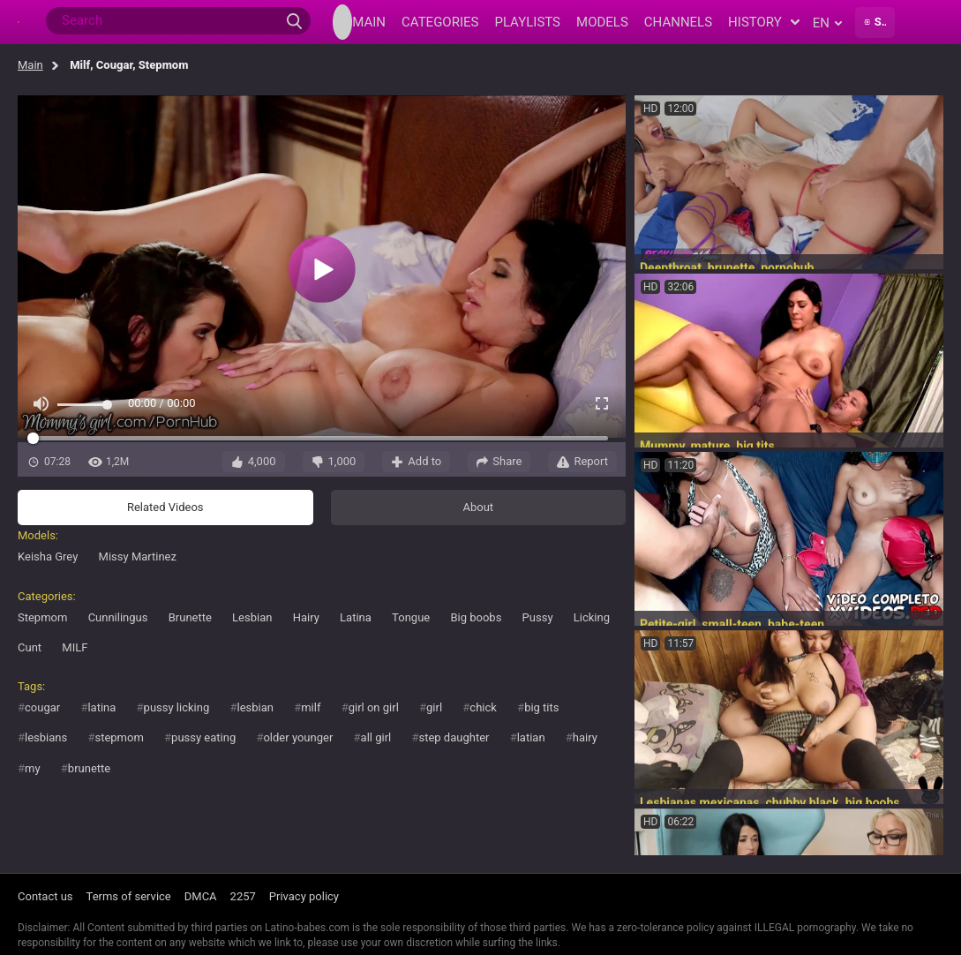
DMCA (200, 896)
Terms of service (128, 896)
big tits (541, 707)
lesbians (46, 737)
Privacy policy (304, 896)
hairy (585, 737)
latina (101, 707)
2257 (243, 896)
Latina (356, 617)
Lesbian (252, 617)
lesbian (254, 707)
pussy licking (177, 707)
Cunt (29, 647)
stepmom (118, 737)
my (33, 768)
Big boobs (475, 617)
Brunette (190, 617)
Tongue (411, 617)
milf (310, 707)
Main (30, 64)
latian (531, 737)
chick (483, 707)
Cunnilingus (118, 617)
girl (434, 707)
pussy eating (203, 737)
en (827, 23)
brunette (89, 768)
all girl (376, 737)
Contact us (45, 896)
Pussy (537, 617)
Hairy (306, 617)
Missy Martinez (137, 556)
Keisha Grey (48, 556)
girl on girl (374, 707)
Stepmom (42, 617)
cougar (42, 707)
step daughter (453, 737)
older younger (298, 737)
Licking (592, 617)
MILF (74, 647)
